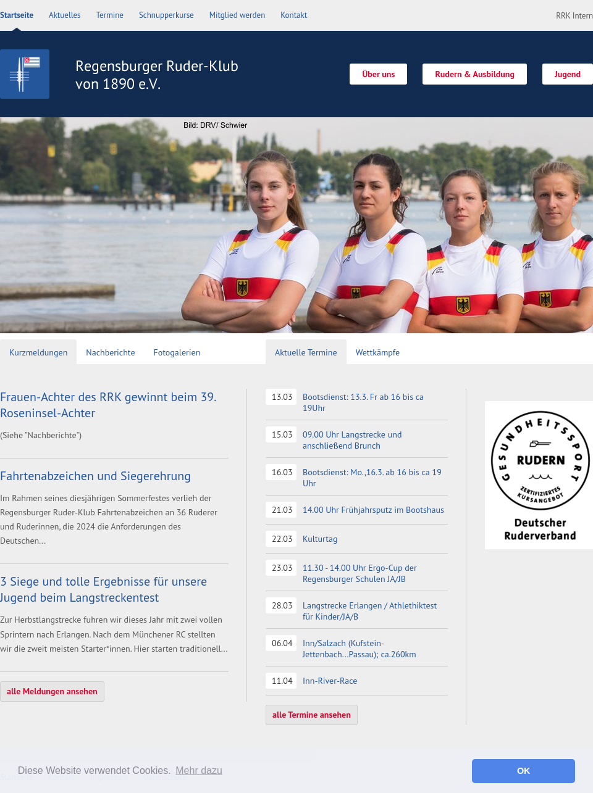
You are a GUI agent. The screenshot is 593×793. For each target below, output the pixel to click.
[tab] (38, 353)
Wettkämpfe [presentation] (378, 352)
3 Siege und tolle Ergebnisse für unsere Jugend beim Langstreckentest (103, 589)
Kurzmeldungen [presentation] (38, 352)
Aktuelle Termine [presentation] (306, 352)
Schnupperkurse (166, 15)
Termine (110, 15)
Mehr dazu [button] (198, 770)
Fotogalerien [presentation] (177, 352)
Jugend (568, 74)
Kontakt (293, 15)
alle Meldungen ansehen (52, 691)
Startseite (16, 15)
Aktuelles (65, 15)
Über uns (378, 74)
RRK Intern (574, 15)
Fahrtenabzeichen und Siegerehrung (95, 476)
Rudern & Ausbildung (475, 74)
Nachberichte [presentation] (110, 352)
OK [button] (524, 771)
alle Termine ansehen (311, 714)
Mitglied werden (237, 15)
